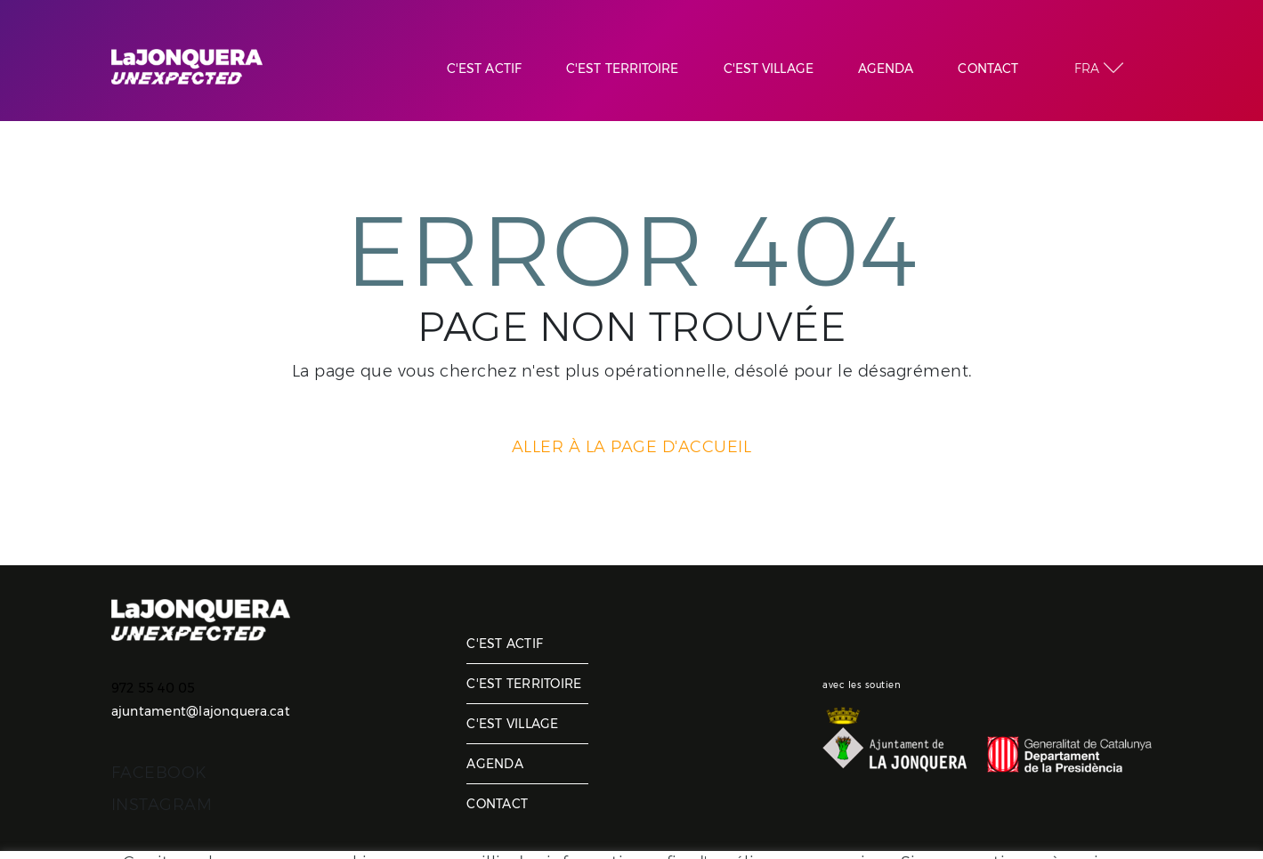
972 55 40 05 (153, 688)
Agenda (494, 764)
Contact (497, 804)
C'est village (512, 724)
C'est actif (504, 644)
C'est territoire (523, 684)
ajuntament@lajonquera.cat (200, 711)
